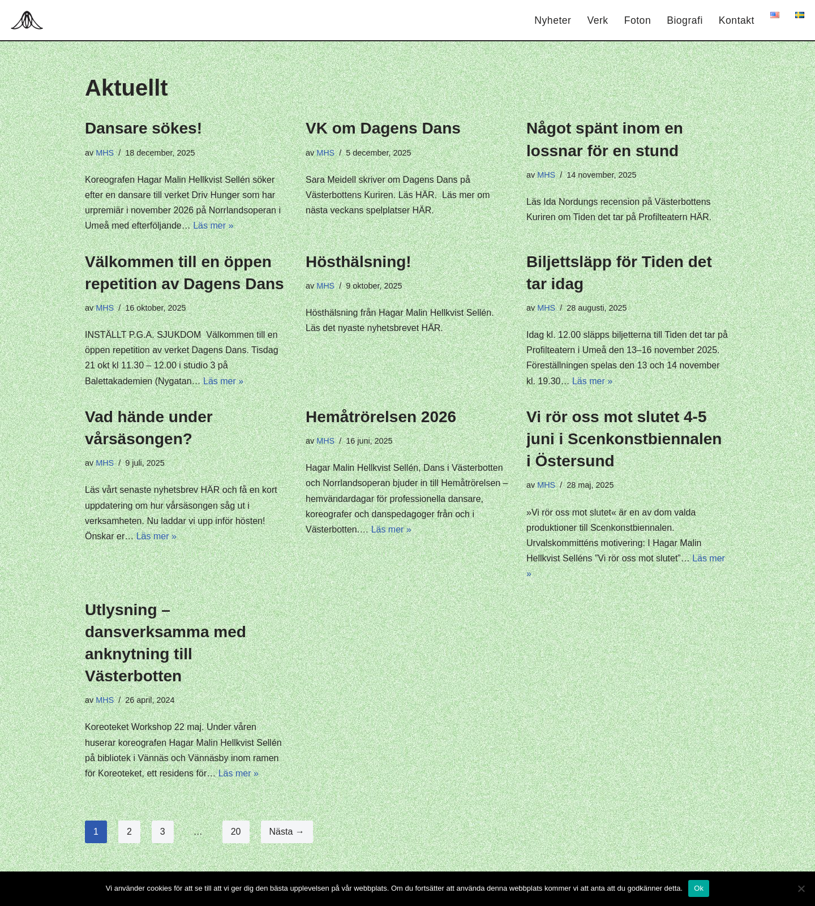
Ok (699, 888)
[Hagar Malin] (29, 20)
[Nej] (801, 888)
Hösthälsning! (358, 261)
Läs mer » (213, 225)
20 (236, 831)
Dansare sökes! (143, 128)
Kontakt (736, 20)
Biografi (685, 20)
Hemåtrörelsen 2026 (381, 417)
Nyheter (552, 20)
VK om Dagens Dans (383, 128)
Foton (637, 20)
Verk (597, 20)
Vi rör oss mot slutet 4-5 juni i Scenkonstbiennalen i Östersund (624, 439)
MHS (105, 152)
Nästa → (286, 831)
